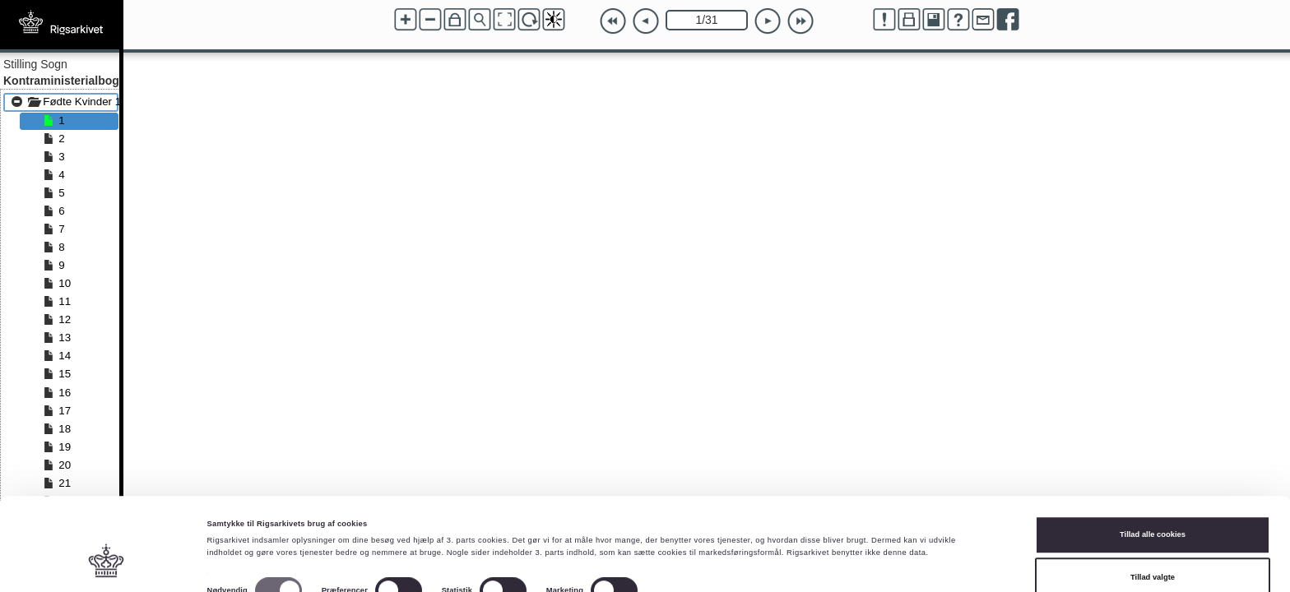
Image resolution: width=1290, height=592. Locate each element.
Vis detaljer (678, 529)
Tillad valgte (1152, 510)
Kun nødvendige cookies (1153, 553)
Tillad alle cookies (1153, 469)
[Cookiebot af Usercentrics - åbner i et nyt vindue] (107, 564)
